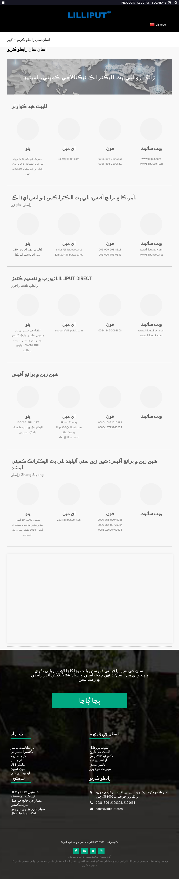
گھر (9, 39)
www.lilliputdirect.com (151, 330)
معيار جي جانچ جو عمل (26, 800)
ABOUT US (143, 2)
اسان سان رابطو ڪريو (33, 39)
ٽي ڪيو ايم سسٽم (23, 796)
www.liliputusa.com (151, 249)
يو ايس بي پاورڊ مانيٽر (115, 860)
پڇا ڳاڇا (89, 700)
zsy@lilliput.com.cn (69, 519)
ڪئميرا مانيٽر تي (22, 752)
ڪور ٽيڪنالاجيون (101, 756)
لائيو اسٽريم (18, 756)
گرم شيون (105, 856)
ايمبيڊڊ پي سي (20, 773)
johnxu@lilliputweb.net (69, 254)
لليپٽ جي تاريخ (100, 752)
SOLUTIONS (159, 2)
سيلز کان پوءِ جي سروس (28, 809)
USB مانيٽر (18, 764)
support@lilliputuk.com (69, 330)
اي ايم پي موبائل (76, 856)
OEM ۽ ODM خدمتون (25, 792)
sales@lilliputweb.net (69, 249)
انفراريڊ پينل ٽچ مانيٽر (59, 860)
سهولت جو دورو (101, 768)
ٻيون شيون (18, 768)
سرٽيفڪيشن (19, 805)
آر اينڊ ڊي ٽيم (98, 760)
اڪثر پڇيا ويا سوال (23, 813)
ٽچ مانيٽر (16, 760)
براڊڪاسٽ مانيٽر (22, 747)
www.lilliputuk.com (151, 335)
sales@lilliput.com (68, 159)
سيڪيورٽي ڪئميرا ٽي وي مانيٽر (87, 860)
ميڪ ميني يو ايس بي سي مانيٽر (31, 860)
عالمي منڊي (98, 764)
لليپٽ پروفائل (99, 747)
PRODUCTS (128, 2)
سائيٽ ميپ (92, 856)
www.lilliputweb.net (151, 254)
